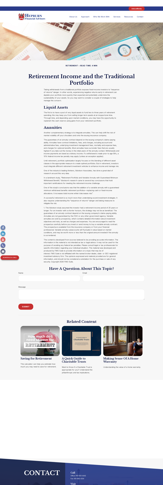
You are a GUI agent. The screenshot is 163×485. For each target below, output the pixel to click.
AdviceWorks (136, 2)
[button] (73, 10)
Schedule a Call (10, 257)
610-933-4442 (81, 469)
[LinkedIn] (3, 233)
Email (85, 266)
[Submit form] (25, 300)
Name (20, 266)
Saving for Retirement (36, 352)
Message (22, 280)
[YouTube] (3, 239)
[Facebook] (3, 227)
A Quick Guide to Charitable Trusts (74, 354)
